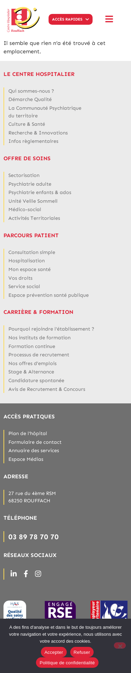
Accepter (53, 652)
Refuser (82, 652)
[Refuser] (120, 645)
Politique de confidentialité (67, 662)
